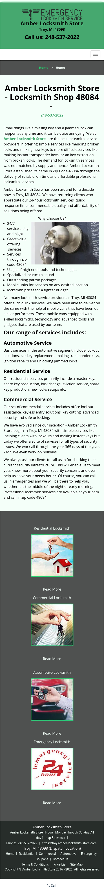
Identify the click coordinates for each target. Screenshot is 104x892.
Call (52, 885)
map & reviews (55, 838)
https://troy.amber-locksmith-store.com (69, 843)
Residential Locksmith (52, 528)
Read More (52, 589)
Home (43, 67)
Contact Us (60, 859)
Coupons (42, 859)
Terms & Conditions (35, 864)
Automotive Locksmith (52, 672)
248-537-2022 (62, 37)
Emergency (89, 853)
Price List (59, 864)
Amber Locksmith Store (25, 138)
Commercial (47, 853)
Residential (26, 853)
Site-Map (76, 864)
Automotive (68, 853)
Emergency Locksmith (52, 741)
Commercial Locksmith (52, 597)
